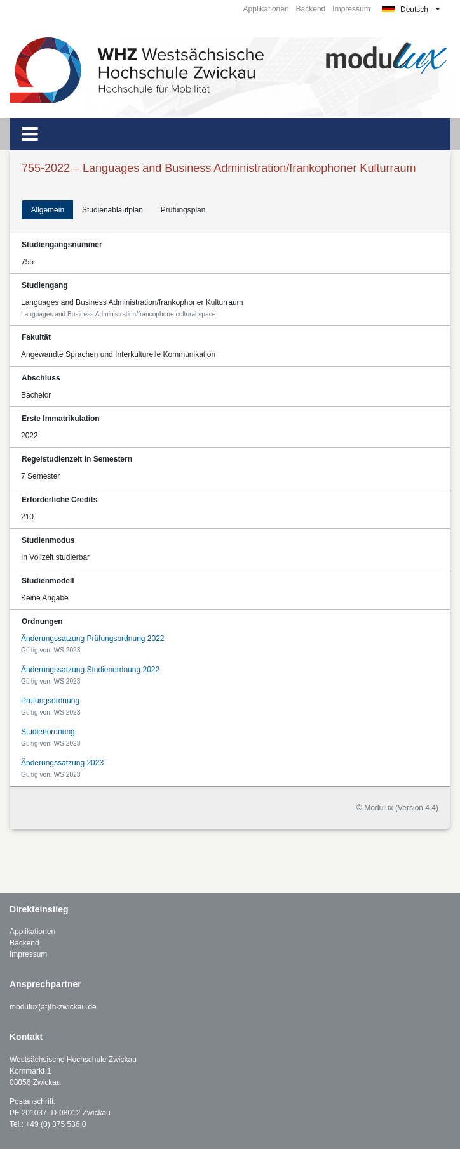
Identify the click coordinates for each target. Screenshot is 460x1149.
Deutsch (405, 9)
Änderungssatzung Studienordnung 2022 (90, 669)
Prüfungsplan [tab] (183, 209)
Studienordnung (48, 731)
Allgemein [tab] (47, 209)
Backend (311, 8)
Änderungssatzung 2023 (62, 762)
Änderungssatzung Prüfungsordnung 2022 (93, 638)
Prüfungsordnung (50, 700)
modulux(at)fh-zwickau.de (53, 1007)
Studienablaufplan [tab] (112, 209)
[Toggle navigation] (30, 134)
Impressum (351, 8)
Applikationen (266, 8)
